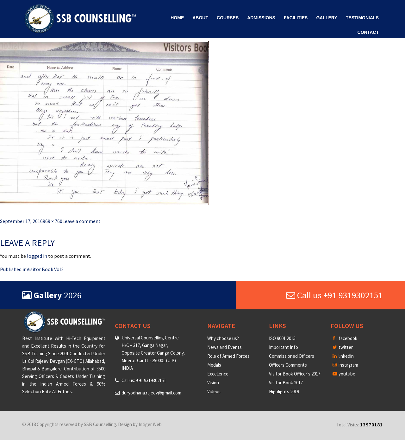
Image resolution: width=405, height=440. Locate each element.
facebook (345, 338)
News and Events (224, 347)
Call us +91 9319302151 (334, 295)
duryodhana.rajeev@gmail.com (151, 393)
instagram (345, 365)
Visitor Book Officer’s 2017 (294, 374)
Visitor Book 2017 (286, 383)
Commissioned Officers (291, 356)
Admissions (261, 17)
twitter (343, 347)
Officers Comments (288, 365)
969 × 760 (52, 221)
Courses (228, 17)
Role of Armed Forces (228, 356)
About (200, 17)
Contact (368, 32)
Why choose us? (223, 338)
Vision (213, 383)
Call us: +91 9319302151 (144, 380)
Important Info (283, 347)
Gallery (326, 17)
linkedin (343, 356)
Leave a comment (81, 221)
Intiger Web (150, 424)
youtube (344, 374)
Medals (214, 365)
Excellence (217, 374)
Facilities (296, 17)
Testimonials (362, 17)
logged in (37, 256)
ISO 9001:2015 (282, 338)
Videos (214, 391)
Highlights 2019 (284, 391)
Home (177, 17)
